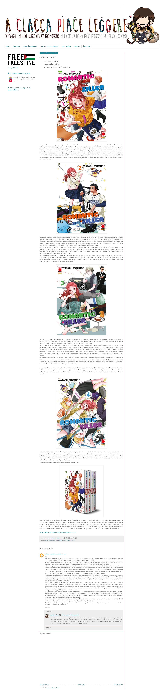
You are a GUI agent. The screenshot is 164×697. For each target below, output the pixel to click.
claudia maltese (54, 615)
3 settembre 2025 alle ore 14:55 (58, 554)
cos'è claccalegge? (30, 46)
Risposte (49, 611)
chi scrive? (16, 46)
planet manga (52, 540)
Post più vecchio (118, 684)
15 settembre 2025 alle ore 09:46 (70, 615)
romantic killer (59, 540)
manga (46, 540)
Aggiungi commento (45, 633)
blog (7, 46)
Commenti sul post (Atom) (52, 688)
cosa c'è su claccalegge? (49, 46)
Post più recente (44, 684)
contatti (77, 46)
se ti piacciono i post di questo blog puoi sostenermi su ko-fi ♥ (58, 532)
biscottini (86, 46)
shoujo (64, 540)
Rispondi (47, 607)
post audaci (66, 46)
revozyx (47, 554)
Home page (81, 684)
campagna (13, 68)
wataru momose (71, 540)
